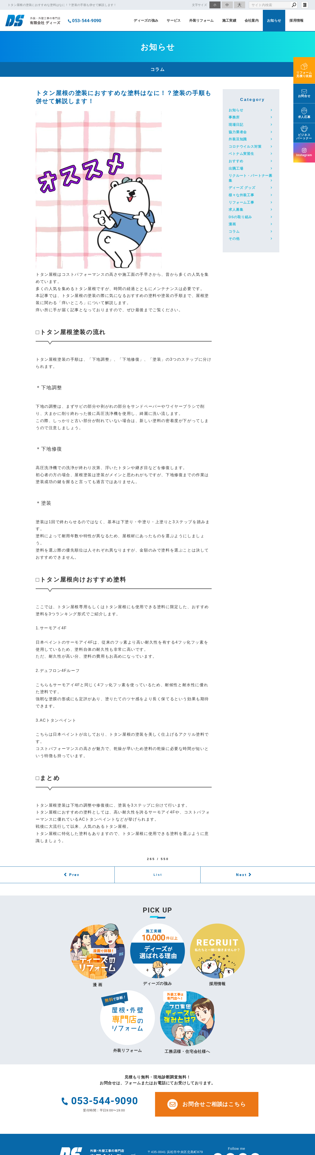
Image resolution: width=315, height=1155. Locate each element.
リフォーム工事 (241, 202)
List (158, 875)
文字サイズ (199, 5)
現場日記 (236, 125)
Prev (74, 874)
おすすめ (236, 161)
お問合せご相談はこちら (206, 1104)
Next (241, 874)
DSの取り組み (240, 217)
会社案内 (252, 20)
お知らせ (274, 20)
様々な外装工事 (241, 195)
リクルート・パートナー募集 (250, 178)
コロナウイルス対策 (245, 146)
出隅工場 (236, 168)
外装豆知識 (238, 139)
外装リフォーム (201, 20)
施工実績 (229, 20)
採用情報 (296, 20)
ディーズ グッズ (242, 188)
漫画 (232, 224)
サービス (174, 20)
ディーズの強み (146, 20)
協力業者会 (238, 132)
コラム (234, 231)
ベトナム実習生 (241, 154)
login (304, 4)
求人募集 (236, 209)
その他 (234, 239)
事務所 (234, 117)
